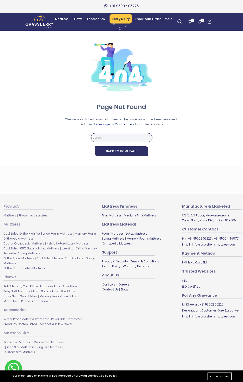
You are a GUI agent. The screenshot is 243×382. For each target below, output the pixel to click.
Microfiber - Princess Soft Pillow (26, 301)
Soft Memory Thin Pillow (21, 286)
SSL (184, 281)
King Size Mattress (50, 347)
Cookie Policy (108, 376)
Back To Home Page (121, 151)
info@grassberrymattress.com (213, 244)
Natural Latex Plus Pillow (58, 291)
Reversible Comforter (66, 319)
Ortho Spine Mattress (19, 258)
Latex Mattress (136, 234)
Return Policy (111, 266)
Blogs (124, 289)
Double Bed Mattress (49, 342)
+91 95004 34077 (226, 238)
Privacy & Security (115, 261)
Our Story (109, 284)
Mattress (61, 19)
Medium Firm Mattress (140, 215)
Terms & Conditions (144, 261)
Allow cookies (219, 376)
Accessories (95, 19)
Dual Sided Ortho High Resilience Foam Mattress (38, 234)
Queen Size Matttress (19, 347)
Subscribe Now (162, 180)
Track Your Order (148, 19)
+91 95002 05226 (199, 238)
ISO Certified (191, 286)
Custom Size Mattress (19, 352)
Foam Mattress (113, 234)
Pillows (77, 19)
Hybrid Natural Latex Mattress (67, 243)
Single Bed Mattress (18, 342)
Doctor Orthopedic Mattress (24, 243)
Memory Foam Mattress (144, 238)
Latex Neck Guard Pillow (20, 296)
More (168, 19)
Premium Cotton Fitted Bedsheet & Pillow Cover (38, 324)
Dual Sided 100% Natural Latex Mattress (31, 248)
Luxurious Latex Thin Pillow (58, 286)
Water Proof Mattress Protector (26, 319)
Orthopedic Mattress (117, 243)
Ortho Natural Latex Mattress (24, 268)
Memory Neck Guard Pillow (59, 296)
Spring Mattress (113, 238)
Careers (123, 284)
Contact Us (110, 289)
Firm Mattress (112, 215)
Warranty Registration (138, 266)
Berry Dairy (121, 19)
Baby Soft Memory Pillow (21, 291)
